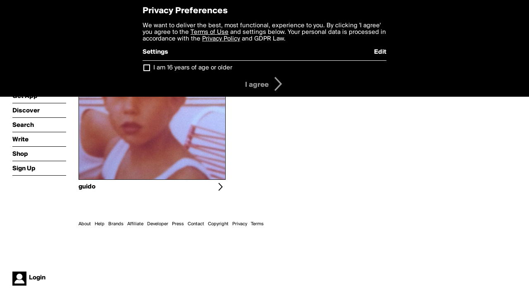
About (85, 224)
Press (178, 224)
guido (87, 187)
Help (100, 224)
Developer (157, 224)
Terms (257, 224)
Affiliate (135, 224)
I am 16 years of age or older (192, 67)
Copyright (218, 224)
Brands (116, 224)
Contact (196, 224)
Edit (380, 52)
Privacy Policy (221, 39)
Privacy (239, 224)
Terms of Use (210, 32)
